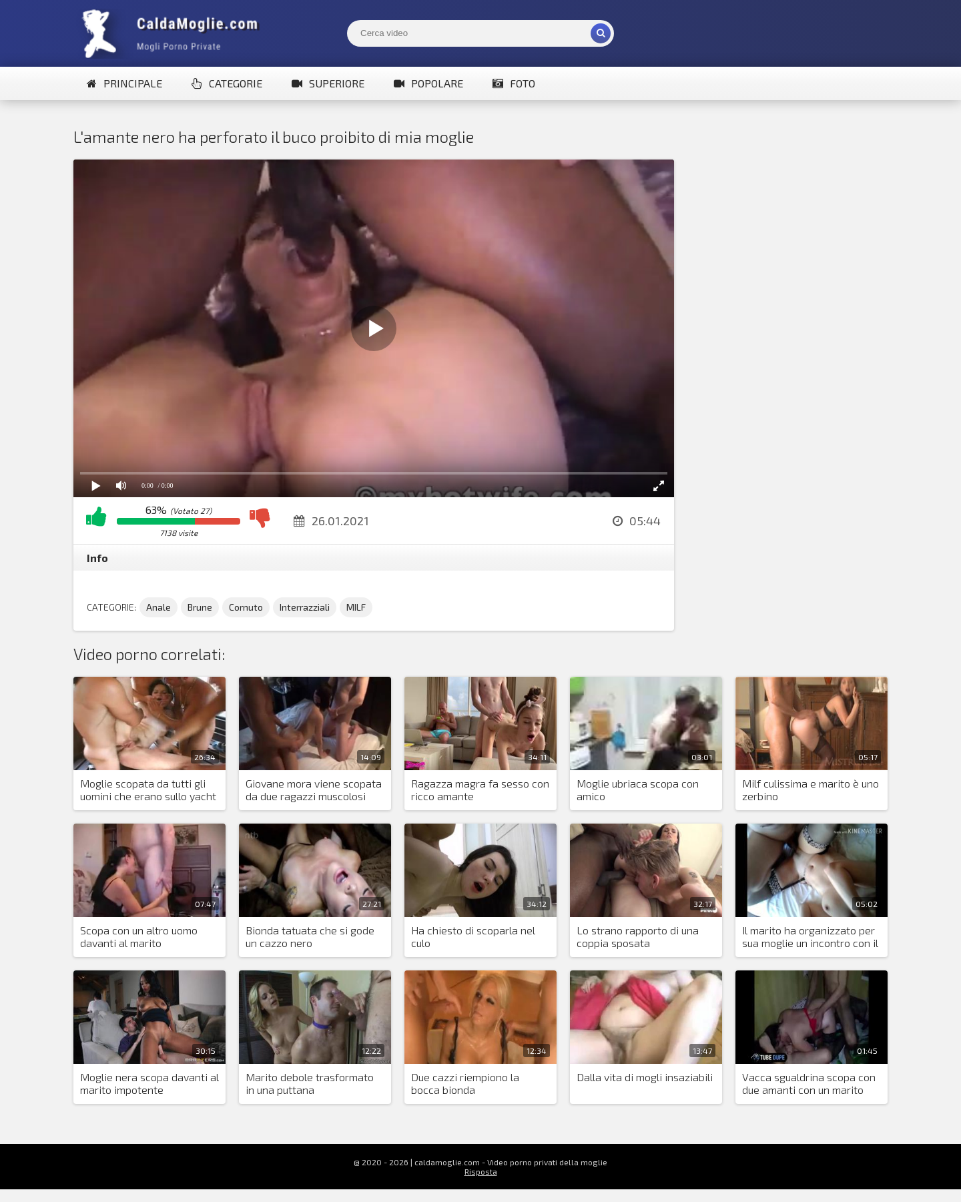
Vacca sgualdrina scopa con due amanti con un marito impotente (809, 1084)
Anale (158, 607)
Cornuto (246, 607)
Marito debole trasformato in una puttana (310, 1083)
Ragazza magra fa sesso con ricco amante (480, 789)
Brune (200, 607)
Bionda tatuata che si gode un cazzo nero (310, 936)
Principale (124, 83)
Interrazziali (305, 607)
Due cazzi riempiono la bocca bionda (465, 1083)
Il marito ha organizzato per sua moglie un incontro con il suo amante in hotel (810, 937)
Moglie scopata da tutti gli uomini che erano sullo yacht (148, 789)
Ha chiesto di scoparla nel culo (473, 936)
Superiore (328, 83)
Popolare (428, 83)
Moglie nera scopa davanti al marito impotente (149, 1083)
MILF (356, 607)
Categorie (227, 83)
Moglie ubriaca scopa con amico (638, 789)
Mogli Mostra (173, 33)
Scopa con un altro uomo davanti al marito (139, 936)
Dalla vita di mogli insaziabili (645, 1077)
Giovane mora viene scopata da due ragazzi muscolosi (314, 789)
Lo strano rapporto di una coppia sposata (638, 936)
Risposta (480, 1171)
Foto (514, 83)
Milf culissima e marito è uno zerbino (810, 789)
